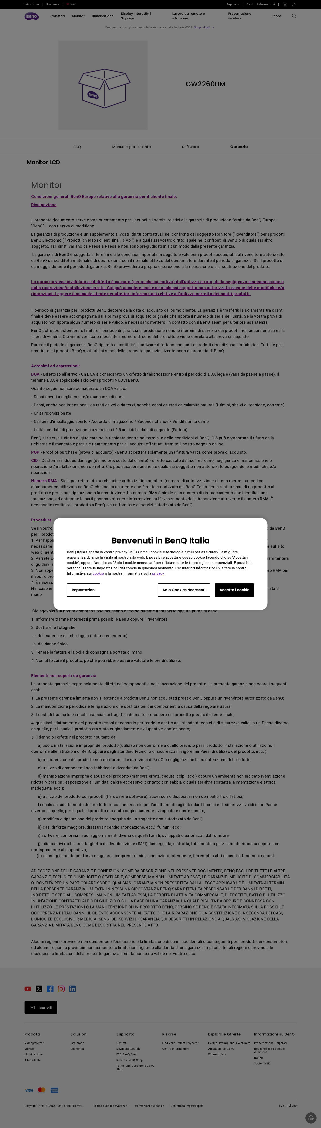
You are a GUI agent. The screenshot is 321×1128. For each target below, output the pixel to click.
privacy (158, 573)
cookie (98, 573)
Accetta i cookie (234, 590)
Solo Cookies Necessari (184, 590)
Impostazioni (83, 590)
